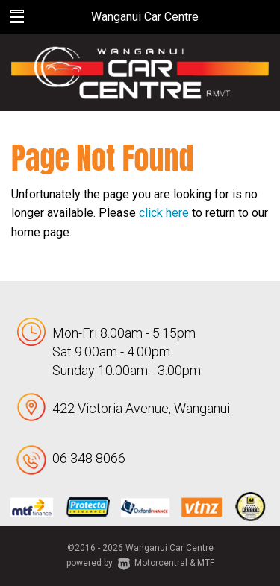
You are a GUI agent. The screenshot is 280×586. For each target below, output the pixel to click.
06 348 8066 (88, 458)
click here (164, 213)
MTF (205, 563)
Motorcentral (152, 563)
